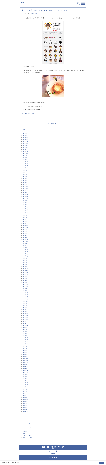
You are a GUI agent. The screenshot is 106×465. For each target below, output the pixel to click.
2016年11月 (26, 157)
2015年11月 (26, 182)
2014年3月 (25, 223)
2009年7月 (25, 338)
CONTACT (54, 457)
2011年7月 (25, 288)
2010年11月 (26, 305)
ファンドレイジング (28, 437)
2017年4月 (25, 147)
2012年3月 (25, 272)
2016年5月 (25, 170)
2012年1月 (25, 276)
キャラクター (34, 13)
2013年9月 (25, 235)
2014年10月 (26, 209)
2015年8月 (25, 188)
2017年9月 (25, 137)
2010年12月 (26, 303)
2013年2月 (25, 250)
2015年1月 (25, 203)
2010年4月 (25, 319)
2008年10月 (26, 356)
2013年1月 (25, 252)
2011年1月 (25, 301)
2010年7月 (25, 313)
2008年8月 (25, 360)
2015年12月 (26, 180)
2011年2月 (25, 299)
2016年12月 (26, 155)
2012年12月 (26, 254)
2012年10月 (26, 258)
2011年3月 (25, 297)
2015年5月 (25, 194)
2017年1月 (25, 153)
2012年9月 (25, 260)
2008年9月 (25, 358)
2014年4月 (25, 221)
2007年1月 (25, 399)
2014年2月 (25, 225)
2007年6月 (25, 389)
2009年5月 (25, 342)
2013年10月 (26, 233)
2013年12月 (26, 229)
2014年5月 (25, 219)
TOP (23, 3)
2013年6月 (25, 241)
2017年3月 (25, 149)
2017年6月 (25, 143)
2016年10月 (26, 160)
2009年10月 (26, 331)
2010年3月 (25, 321)
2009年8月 (25, 336)
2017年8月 (25, 139)
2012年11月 (26, 256)
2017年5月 (25, 145)
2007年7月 (25, 387)
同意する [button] (101, 462)
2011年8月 (25, 286)
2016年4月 (25, 172)
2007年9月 (25, 383)
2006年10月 (26, 405)
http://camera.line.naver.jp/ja (27, 113)
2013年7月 (25, 239)
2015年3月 (25, 198)
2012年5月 (25, 268)
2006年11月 (26, 403)
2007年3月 (25, 395)
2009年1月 (25, 350)
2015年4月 (25, 196)
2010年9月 (25, 309)
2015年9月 (25, 186)
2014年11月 (26, 207)
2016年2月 (25, 176)
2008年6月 (25, 364)
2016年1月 (25, 178)
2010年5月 (25, 317)
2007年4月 (25, 393)
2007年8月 (25, 385)
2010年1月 (25, 325)
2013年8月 (25, 237)
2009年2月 (25, 348)
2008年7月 (25, 362)
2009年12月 (26, 327)
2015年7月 (25, 190)
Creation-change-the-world (29, 423)
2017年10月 (26, 135)
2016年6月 (25, 168)
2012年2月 (25, 274)
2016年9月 (25, 162)
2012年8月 (25, 262)
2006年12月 (26, 401)
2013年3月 (25, 248)
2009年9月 (25, 334)
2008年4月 (25, 368)
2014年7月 (25, 215)
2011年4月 (25, 295)
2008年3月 (25, 370)
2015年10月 (26, 184)
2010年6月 (25, 315)
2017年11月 (26, 133)
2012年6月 (25, 266)
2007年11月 (26, 379)
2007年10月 (26, 381)
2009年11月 (26, 329)
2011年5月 (25, 293)
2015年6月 (25, 192)
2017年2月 (25, 151)
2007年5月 (25, 391)
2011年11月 (26, 280)
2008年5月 (25, 366)
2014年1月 (25, 227)
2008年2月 (25, 372)
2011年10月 (26, 282)
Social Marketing (27, 427)
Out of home (26, 425)
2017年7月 (25, 141)
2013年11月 (26, 231)
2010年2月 (25, 323)
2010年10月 (26, 307)
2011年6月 (25, 291)
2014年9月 (25, 211)
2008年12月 (26, 352)
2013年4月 (25, 245)
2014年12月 (26, 205)
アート (24, 429)
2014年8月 (25, 213)
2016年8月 (25, 164)
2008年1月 (25, 374)
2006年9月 (25, 407)
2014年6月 (25, 217)
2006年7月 (25, 411)
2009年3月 (25, 346)
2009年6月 (25, 340)
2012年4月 (25, 270)
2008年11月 (26, 354)
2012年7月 (25, 264)
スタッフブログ (27, 435)
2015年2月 (25, 200)
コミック (25, 433)
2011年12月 (26, 278)
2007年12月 (26, 376)
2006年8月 (25, 409)
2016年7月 (25, 166)
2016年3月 (25, 174)
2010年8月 (25, 311)
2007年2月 (25, 397)
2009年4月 (25, 344)
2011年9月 (25, 284)
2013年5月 (25, 243)
